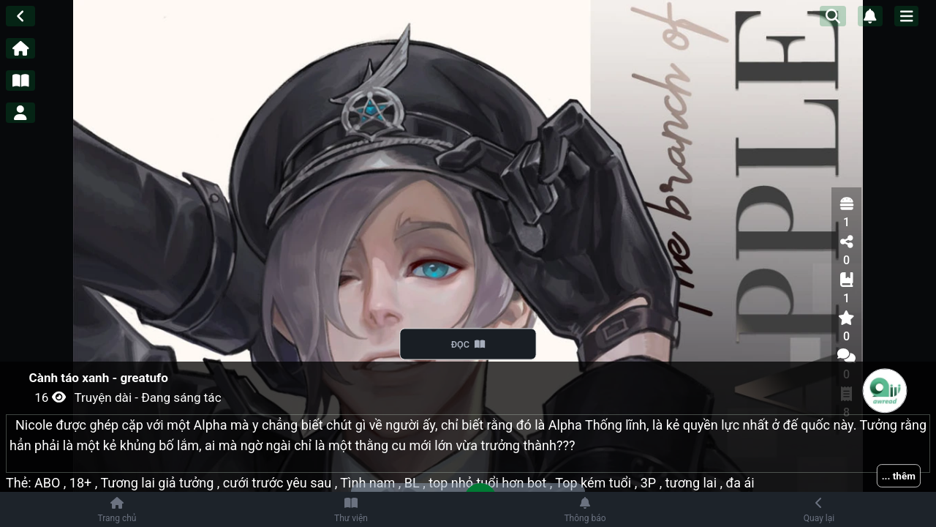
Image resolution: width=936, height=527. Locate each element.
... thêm (899, 476)
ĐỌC (468, 344)
